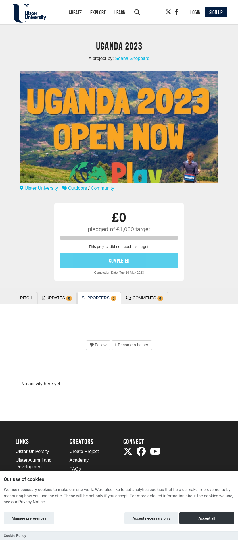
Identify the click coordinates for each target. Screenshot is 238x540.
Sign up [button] (216, 12)
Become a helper (131, 345)
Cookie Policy (15, 535)
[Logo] (34, 13)
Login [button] (195, 12)
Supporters (99, 298)
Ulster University (39, 188)
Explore (98, 12)
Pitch (26, 298)
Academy (79, 460)
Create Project (84, 451)
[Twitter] (168, 12)
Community (102, 188)
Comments (144, 298)
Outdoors (74, 188)
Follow (98, 345)
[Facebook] (176, 12)
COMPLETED (119, 260)
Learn (120, 12)
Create (75, 12)
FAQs (75, 469)
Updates (57, 298)
